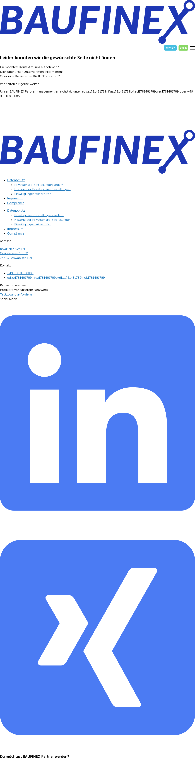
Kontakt (170, 47)
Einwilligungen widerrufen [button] (32, 194)
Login (183, 47)
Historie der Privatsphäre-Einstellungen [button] (42, 189)
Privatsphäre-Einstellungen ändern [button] (39, 184)
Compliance (15, 203)
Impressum (15, 198)
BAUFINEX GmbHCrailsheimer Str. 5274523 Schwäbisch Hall (16, 253)
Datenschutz (16, 180)
